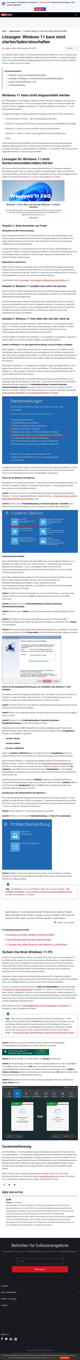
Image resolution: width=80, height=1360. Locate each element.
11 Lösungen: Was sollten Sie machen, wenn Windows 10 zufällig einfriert (36, 944)
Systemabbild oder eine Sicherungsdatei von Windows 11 (47, 1006)
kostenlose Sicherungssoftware (19, 989)
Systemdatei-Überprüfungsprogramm (57, 763)
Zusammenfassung (17, 85)
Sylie (8, 48)
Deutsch (70, 48)
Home (4, 31)
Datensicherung (15, 31)
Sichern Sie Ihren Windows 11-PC (22, 82)
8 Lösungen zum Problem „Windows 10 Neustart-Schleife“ (30, 935)
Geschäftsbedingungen (47, 1350)
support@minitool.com (48, 1176)
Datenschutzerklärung (32, 1350)
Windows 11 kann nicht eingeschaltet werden (27, 75)
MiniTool (32, 60)
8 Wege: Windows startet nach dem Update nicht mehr (28, 939)
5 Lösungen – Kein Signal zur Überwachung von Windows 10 (44, 280)
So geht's (40, 9)
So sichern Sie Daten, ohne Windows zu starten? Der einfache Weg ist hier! (43, 1033)
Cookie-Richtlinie (52, 1358)
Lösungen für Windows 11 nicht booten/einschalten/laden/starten (36, 78)
